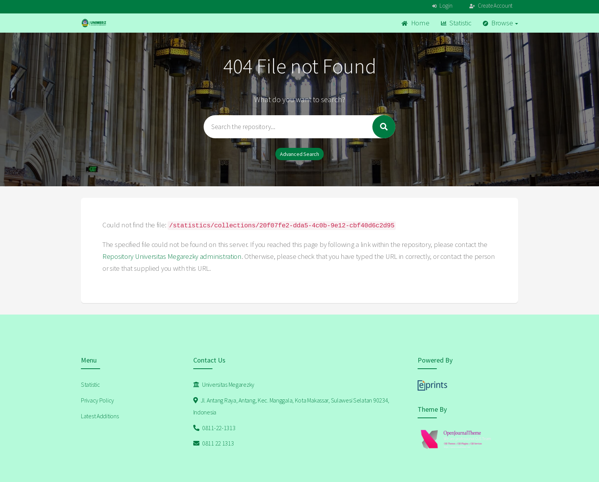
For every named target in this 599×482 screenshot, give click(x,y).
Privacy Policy (97, 400)
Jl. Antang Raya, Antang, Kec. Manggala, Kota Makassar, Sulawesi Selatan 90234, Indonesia (291, 406)
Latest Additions (100, 416)
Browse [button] (500, 22)
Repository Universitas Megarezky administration (172, 256)
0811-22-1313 (214, 428)
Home (415, 22)
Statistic (456, 22)
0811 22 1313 (213, 443)
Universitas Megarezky (224, 384)
